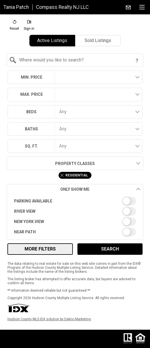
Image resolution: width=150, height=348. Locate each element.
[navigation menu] (142, 7)
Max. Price (31, 94)
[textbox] (78, 60)
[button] (14, 26)
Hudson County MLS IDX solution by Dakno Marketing (49, 319)
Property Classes (51, 163)
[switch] (75, 201)
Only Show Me (100, 189)
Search (110, 249)
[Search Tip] (136, 60)
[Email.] (128, 7)
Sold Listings (98, 40)
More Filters (40, 249)
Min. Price (31, 77)
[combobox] (75, 60)
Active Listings (52, 40)
